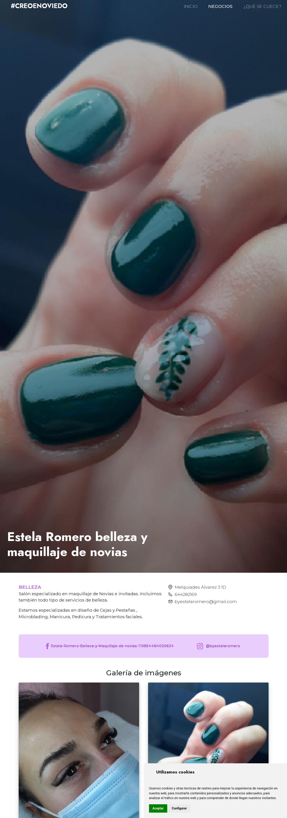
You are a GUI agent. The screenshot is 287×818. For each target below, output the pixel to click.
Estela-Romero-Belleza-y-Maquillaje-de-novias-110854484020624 (109, 646)
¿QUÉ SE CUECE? (262, 6)
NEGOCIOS (220, 6)
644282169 (186, 594)
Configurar (179, 808)
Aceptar (158, 808)
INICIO (190, 6)
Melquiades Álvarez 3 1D (200, 587)
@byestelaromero (217, 646)
